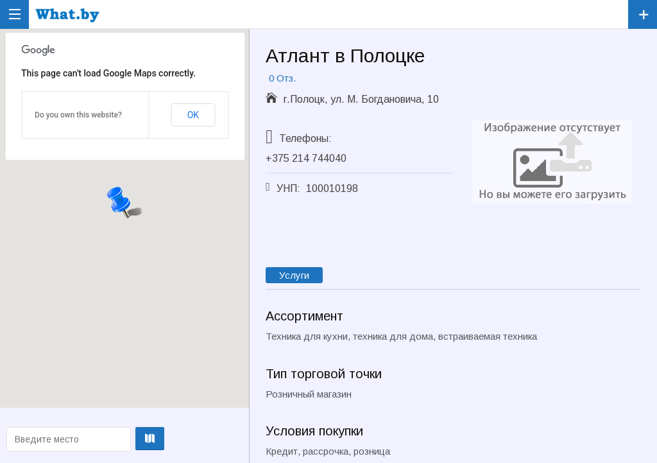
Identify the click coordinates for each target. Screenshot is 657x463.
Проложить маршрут (123, 438)
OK (193, 115)
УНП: (288, 188)
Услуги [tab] (294, 275)
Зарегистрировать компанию (642, 14)
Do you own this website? (78, 114)
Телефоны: (305, 138)
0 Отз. (282, 78)
